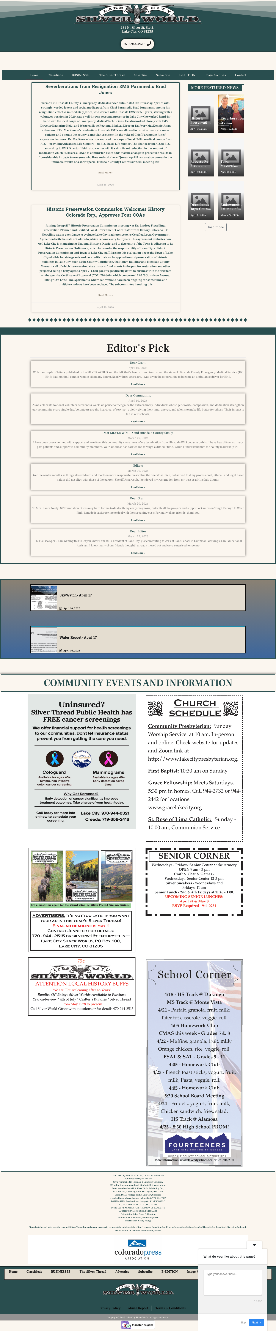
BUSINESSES (81, 76)
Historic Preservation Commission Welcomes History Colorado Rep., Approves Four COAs (106, 213)
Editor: (138, 466)
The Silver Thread (112, 76)
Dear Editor (138, 532)
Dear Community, (138, 396)
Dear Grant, (138, 363)
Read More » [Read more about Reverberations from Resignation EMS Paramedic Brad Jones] (105, 173)
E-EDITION (187, 76)
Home (34, 76)
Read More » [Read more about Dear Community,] (138, 422)
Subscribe (163, 76)
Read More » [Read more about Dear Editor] (138, 553)
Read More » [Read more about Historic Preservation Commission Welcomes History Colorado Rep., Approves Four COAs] (105, 295)
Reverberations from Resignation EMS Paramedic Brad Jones (105, 90)
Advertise (140, 76)
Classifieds (55, 76)
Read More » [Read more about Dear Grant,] (138, 385)
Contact (240, 76)
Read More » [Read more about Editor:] (138, 487)
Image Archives (215, 76)
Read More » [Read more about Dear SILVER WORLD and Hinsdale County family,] (138, 455)
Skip (243, 1322)
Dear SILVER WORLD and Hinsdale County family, (138, 433)
